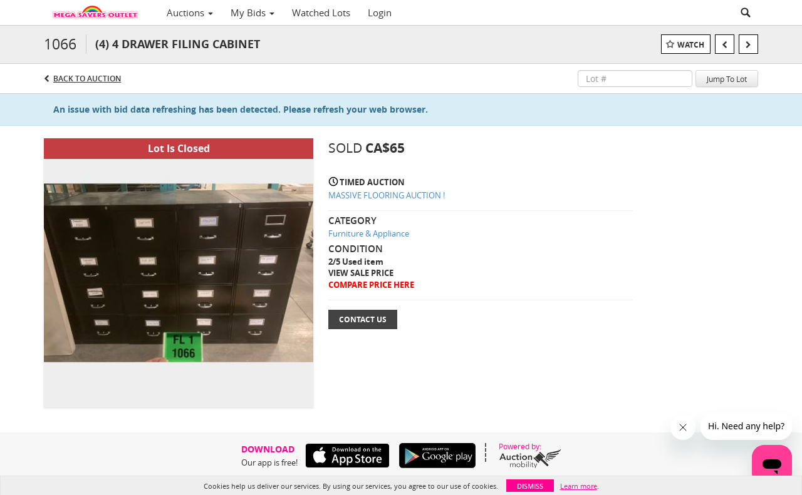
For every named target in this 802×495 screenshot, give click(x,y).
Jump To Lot (727, 79)
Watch (690, 44)
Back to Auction (87, 78)
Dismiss (530, 486)
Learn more (578, 486)
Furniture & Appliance (368, 233)
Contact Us (363, 319)
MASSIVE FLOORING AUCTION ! (386, 195)
